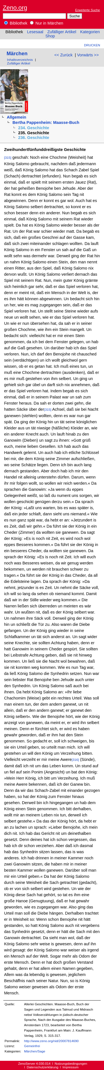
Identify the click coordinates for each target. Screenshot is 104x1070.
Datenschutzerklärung (42, 1067)
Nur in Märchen (46, 23)
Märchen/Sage (34, 1051)
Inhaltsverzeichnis (20, 59)
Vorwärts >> (88, 55)
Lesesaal (35, 32)
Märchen (17, 53)
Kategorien (90, 32)
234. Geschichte (33, 128)
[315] (7, 157)
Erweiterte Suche (87, 10)
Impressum (70, 1067)
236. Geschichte (33, 137)
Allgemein (16, 117)
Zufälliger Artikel (61, 32)
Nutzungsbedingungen (71, 1063)
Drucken (92, 45)
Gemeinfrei (32, 1046)
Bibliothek (15, 23)
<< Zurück (63, 55)
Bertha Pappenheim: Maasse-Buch (45, 122)
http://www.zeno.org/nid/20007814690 (51, 1041)
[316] (75, 759)
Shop (50, 36)
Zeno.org (15, 7)
